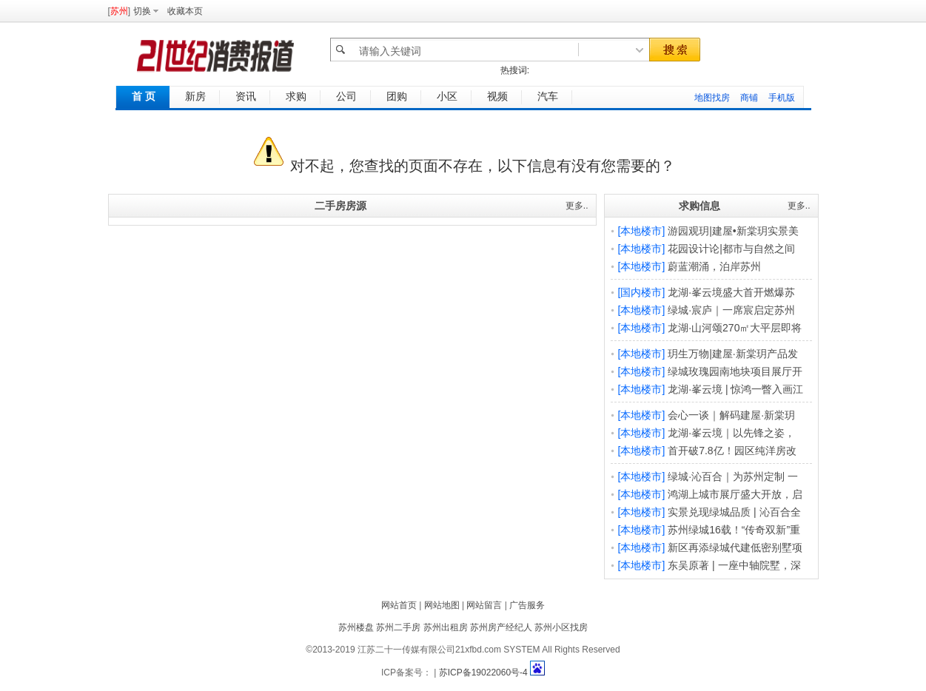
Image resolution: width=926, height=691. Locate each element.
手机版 (781, 97)
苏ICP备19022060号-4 (483, 672)
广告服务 (527, 605)
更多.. (577, 205)
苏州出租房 (445, 627)
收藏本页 (185, 11)
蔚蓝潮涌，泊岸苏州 (714, 266)
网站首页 (399, 605)
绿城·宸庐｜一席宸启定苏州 (731, 310)
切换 (142, 11)
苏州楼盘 (356, 627)
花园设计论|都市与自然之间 (731, 249)
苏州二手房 (398, 627)
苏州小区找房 (561, 627)
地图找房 (712, 97)
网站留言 (484, 605)
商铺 (749, 97)
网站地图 (442, 605)
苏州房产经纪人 (501, 627)
